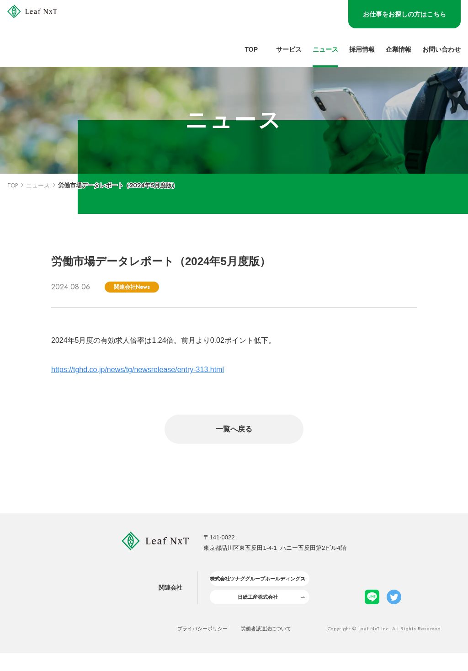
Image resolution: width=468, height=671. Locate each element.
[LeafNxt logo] (53, 33)
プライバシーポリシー (194, 646)
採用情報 (362, 49)
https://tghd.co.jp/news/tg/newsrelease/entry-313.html (137, 369)
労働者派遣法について (274, 646)
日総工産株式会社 (257, 611)
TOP (12, 185)
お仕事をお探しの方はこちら (404, 14)
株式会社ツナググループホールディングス (256, 588)
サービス (289, 49)
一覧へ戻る (234, 429)
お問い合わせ (441, 49)
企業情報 (398, 49)
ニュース (325, 49)
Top (251, 49)
